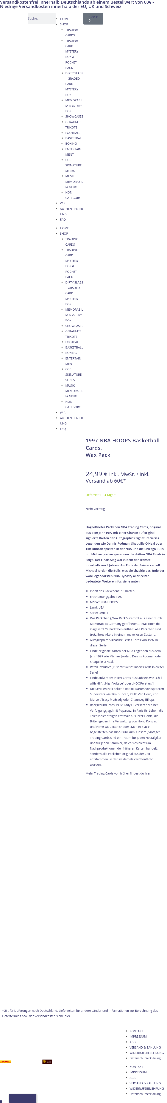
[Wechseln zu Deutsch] (117, 17)
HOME (64, 19)
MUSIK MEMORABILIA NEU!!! (74, 181)
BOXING (71, 143)
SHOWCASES (74, 116)
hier (148, 773)
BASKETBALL (74, 138)
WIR (62, 203)
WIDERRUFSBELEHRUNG (147, 842)
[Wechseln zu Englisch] (125, 17)
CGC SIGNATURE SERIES (73, 165)
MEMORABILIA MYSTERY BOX (74, 105)
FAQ (63, 219)
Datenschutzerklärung (145, 848)
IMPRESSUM (138, 826)
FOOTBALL (72, 133)
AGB (133, 832)
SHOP (64, 24)
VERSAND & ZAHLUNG (145, 837)
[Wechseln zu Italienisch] (125, 23)
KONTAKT (136, 821)
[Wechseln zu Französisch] (117, 23)
